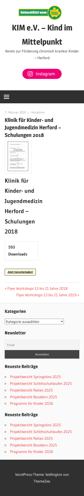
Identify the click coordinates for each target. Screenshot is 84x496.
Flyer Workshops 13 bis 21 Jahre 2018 (37, 288)
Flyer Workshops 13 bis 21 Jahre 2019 (46, 294)
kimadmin (38, 112)
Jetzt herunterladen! (20, 272)
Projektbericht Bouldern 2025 (33, 396)
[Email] (42, 345)
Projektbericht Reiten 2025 (31, 390)
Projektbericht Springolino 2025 (35, 376)
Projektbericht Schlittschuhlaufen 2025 (41, 383)
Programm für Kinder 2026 (31, 403)
